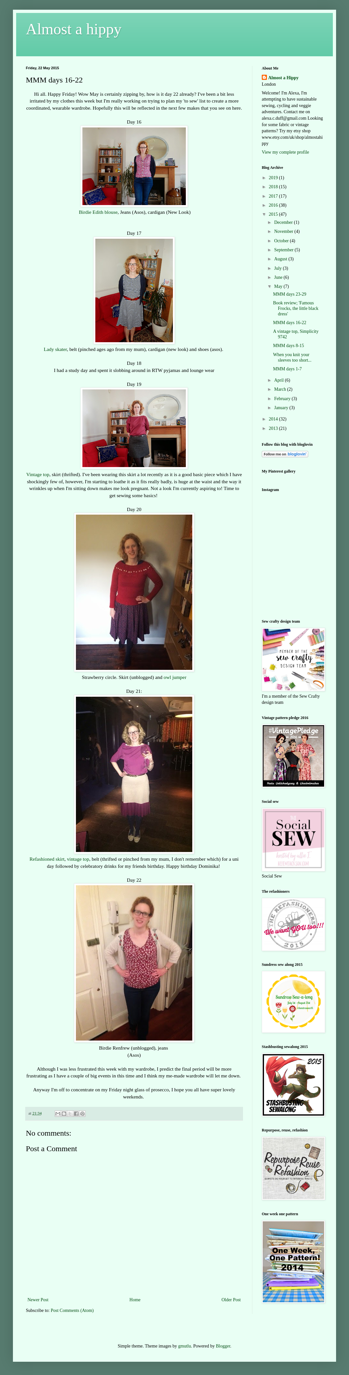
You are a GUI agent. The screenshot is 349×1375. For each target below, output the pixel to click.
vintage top (78, 859)
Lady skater (55, 349)
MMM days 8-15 (288, 345)
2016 (274, 205)
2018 (274, 186)
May (278, 286)
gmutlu (184, 1346)
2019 (274, 177)
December (284, 222)
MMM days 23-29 (289, 294)
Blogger (223, 1346)
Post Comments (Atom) (72, 1310)
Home (135, 1299)
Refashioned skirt (46, 859)
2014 (274, 419)
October (282, 240)
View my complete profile (285, 152)
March (280, 389)
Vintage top (37, 474)
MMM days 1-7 (287, 368)
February (282, 398)
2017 (274, 196)
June (278, 277)
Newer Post (37, 1299)
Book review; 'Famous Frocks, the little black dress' (295, 308)
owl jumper (175, 677)
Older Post (231, 1299)
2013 (274, 428)
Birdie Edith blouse (98, 212)
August (281, 258)
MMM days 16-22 (289, 322)
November (284, 231)
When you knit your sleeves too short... (292, 357)
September (284, 249)
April (279, 380)
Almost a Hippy (283, 77)
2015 (274, 214)
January (281, 407)
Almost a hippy (74, 29)
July (278, 268)
